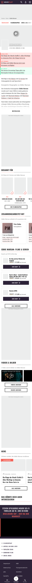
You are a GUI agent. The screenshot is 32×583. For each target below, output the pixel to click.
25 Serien (22, 79)
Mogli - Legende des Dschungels (10, 237)
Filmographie (15, 23)
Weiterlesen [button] (16, 111)
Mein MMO (19, 576)
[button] (7, 581)
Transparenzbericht (21, 567)
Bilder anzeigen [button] (16, 390)
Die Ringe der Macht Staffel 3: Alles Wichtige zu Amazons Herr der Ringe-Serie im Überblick (15, 58)
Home (3, 18)
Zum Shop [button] (16, 267)
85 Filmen (12, 79)
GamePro (6, 576)
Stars (7, 18)
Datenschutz (7, 567)
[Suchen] (21, 2)
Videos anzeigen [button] (16, 385)
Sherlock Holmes (14, 96)
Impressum (6, 563)
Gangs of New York (21, 109)
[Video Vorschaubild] (12, 375)
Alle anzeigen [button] (16, 306)
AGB (17, 563)
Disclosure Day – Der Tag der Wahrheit (16, 515)
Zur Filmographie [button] (16, 207)
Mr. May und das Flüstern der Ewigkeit (20, 200)
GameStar (19, 572)
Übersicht (5, 23)
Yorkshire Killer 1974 (7, 239)
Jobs (4, 572)
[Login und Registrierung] (25, 2)
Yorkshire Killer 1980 (7, 241)
